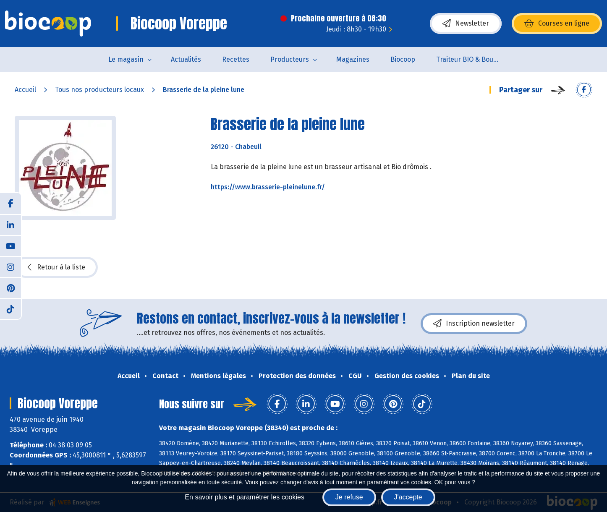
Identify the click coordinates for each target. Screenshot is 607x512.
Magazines (352, 59)
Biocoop (402, 59)
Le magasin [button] (126, 59)
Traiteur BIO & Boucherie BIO (473, 59)
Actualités (186, 59)
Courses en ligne (556, 23)
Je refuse (349, 497)
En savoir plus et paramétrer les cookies (244, 497)
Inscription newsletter (474, 323)
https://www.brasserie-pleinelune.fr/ (268, 187)
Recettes (235, 59)
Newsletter (465, 23)
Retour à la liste (56, 267)
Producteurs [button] (289, 59)
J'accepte (408, 497)
